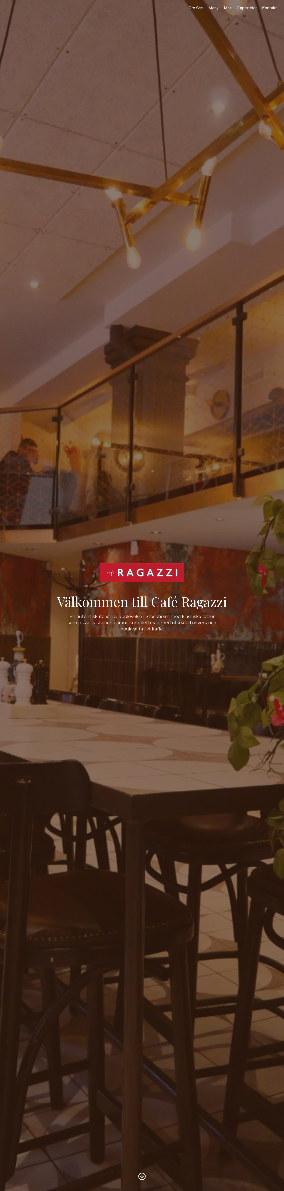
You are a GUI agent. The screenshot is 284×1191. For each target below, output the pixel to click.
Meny (214, 8)
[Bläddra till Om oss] (142, 1176)
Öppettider (247, 8)
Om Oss (195, 8)
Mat (227, 8)
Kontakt (269, 8)
